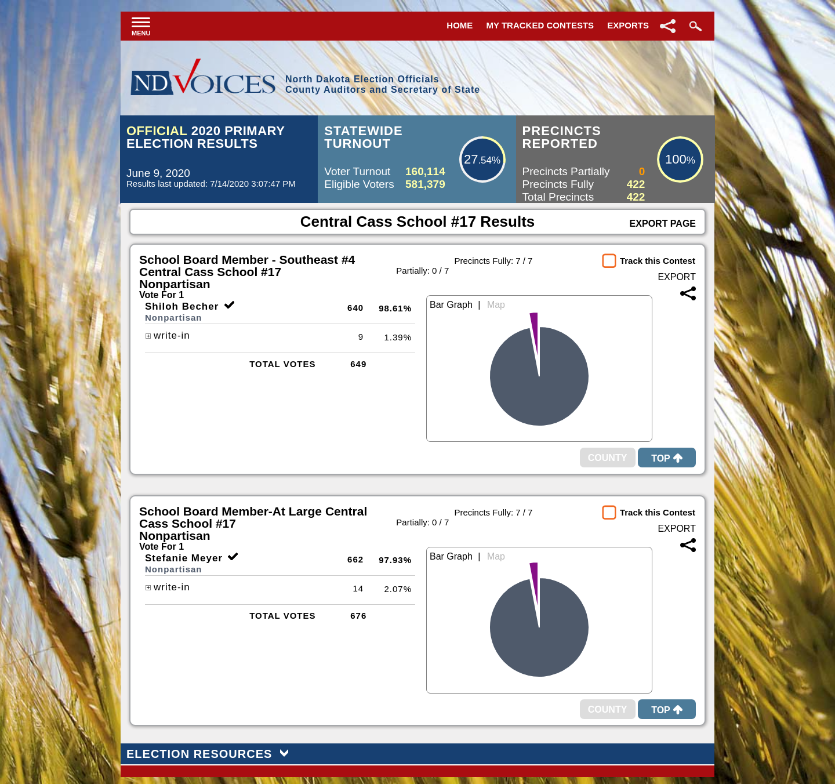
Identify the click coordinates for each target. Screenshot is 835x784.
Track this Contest (657, 261)
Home (459, 25)
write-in (167, 335)
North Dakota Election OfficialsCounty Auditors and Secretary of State (382, 84)
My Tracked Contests (540, 25)
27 (471, 159)
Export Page (663, 223)
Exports (628, 25)
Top (666, 458)
